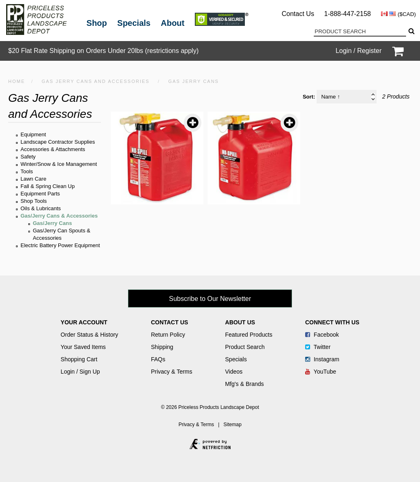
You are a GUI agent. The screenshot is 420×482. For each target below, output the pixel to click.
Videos (234, 371)
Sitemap (233, 424)
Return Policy (168, 334)
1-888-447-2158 (347, 13)
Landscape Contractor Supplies (58, 142)
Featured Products (248, 334)
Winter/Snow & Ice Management (59, 164)
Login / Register (358, 50)
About (173, 23)
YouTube (320, 371)
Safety (28, 157)
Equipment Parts (40, 194)
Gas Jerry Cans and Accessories (95, 81)
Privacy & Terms (171, 371)
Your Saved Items (83, 347)
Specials (134, 23)
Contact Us (298, 13)
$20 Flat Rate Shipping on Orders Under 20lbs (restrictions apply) (103, 50)
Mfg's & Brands (244, 384)
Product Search (245, 347)
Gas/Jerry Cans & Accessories (59, 216)
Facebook (322, 334)
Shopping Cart (79, 359)
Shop (97, 23)
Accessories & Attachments (53, 149)
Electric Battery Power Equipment (60, 245)
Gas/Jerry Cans (52, 223)
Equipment (33, 134)
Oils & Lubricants (41, 208)
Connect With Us (332, 322)
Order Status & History (89, 334)
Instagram (322, 359)
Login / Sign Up (80, 371)
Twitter (318, 347)
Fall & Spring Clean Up (48, 186)
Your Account (84, 322)
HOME (16, 81)
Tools (27, 171)
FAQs (158, 359)
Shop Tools (34, 201)
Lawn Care (33, 179)
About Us (240, 322)
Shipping (162, 347)
